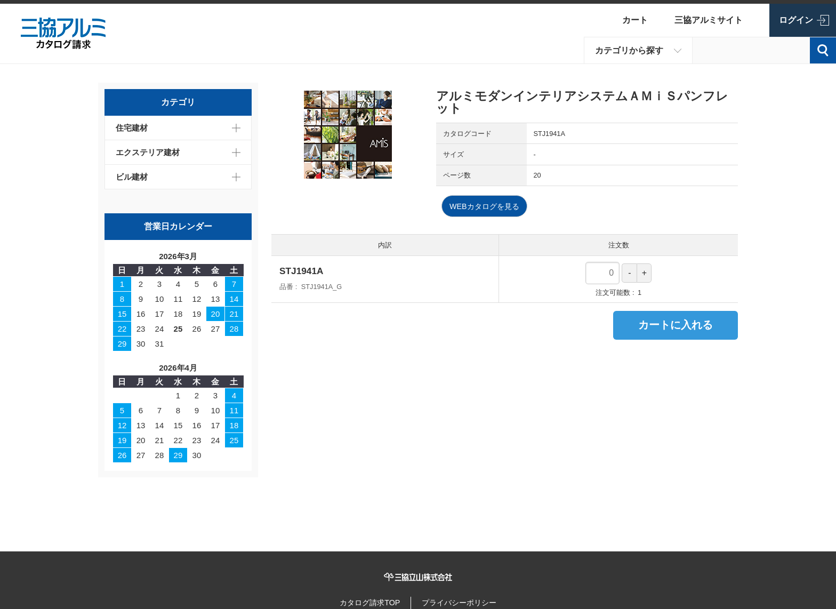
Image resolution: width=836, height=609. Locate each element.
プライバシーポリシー (463, 601)
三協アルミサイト (708, 20)
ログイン (796, 20)
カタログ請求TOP (365, 601)
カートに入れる (675, 326)
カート (635, 20)
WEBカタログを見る (487, 207)
